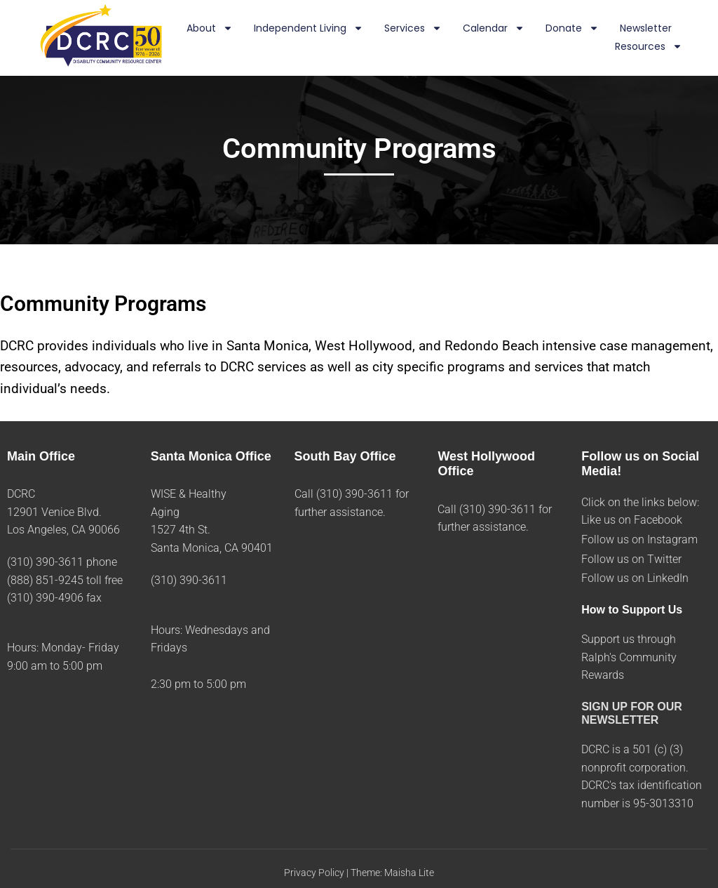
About (210, 29)
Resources (648, 47)
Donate (572, 29)
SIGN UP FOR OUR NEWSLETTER (631, 713)
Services (413, 29)
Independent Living (308, 29)
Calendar (493, 29)
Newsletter (646, 28)
